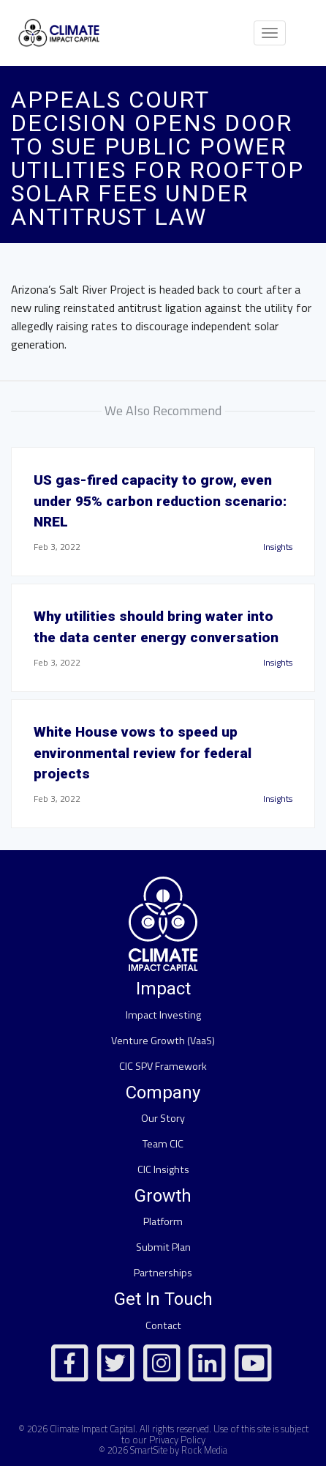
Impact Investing (163, 1015)
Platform (163, 1221)
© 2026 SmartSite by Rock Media (163, 1450)
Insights (277, 547)
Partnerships (163, 1273)
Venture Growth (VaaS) (163, 1040)
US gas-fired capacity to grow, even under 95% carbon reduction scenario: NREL (160, 501)
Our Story (163, 1118)
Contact (163, 1325)
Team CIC (163, 1144)
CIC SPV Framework (163, 1066)
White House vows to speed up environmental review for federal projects (142, 753)
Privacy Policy (177, 1439)
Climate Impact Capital (92, 1428)
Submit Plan (163, 1247)
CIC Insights (163, 1169)
